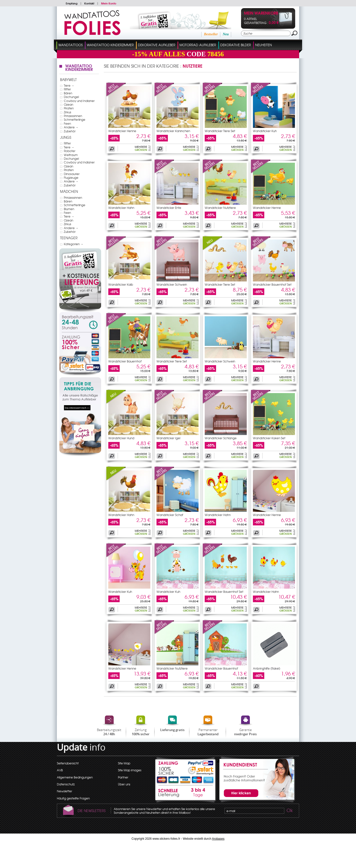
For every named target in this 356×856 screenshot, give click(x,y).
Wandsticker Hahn (121, 207)
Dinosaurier (72, 174)
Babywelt (68, 79)
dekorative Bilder (235, 44)
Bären (68, 93)
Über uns (124, 784)
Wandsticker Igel (168, 438)
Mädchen (69, 191)
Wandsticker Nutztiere (220, 207)
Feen (67, 123)
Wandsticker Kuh (265, 131)
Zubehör (70, 131)
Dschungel (71, 97)
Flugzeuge (71, 177)
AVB (60, 770)
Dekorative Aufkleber (156, 44)
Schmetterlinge (74, 119)
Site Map (124, 763)
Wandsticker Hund (121, 438)
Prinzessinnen (73, 116)
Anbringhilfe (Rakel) (266, 668)
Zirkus (67, 112)
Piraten (69, 108)
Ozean (68, 104)
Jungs (65, 137)
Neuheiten (263, 44)
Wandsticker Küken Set (269, 438)
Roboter (69, 151)
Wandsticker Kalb (120, 284)
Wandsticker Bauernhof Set (272, 284)
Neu (226, 34)
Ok (289, 811)
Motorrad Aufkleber (197, 44)
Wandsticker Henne (122, 131)
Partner (123, 777)
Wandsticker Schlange (221, 438)
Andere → (71, 127)
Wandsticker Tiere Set (220, 131)
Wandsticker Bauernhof (221, 668)
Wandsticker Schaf (169, 515)
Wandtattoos (70, 44)
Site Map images (129, 770)
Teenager (69, 237)
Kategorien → (73, 244)
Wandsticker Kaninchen (173, 131)
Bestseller (211, 34)
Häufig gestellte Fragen (73, 798)
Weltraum (71, 155)
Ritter (67, 89)
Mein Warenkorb (261, 13)
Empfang (71, 3)
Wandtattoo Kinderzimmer (110, 44)
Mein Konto (108, 3)
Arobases (218, 838)
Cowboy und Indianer (79, 100)
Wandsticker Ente (168, 207)
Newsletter (64, 791)
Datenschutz (66, 784)
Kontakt (89, 3)
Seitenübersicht (68, 763)
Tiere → (69, 85)
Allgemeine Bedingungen (75, 777)
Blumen (69, 209)
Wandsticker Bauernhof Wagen (125, 362)
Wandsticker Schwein (171, 284)
